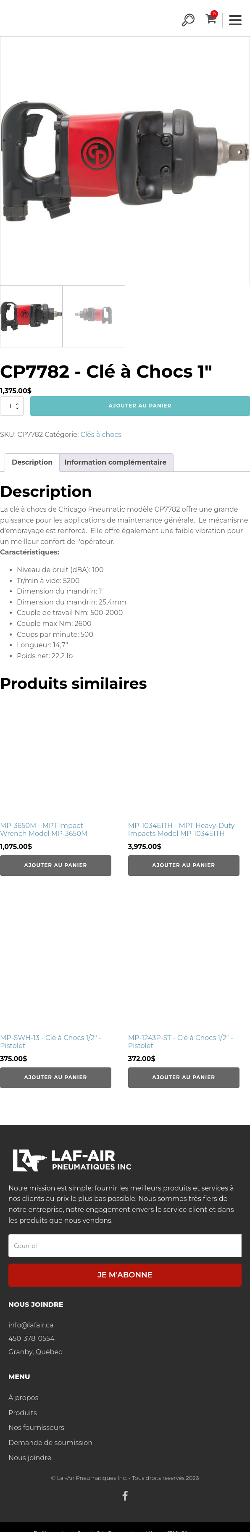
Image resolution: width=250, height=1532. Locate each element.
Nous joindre (29, 1458)
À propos (23, 1398)
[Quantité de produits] (12, 405)
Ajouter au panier (140, 405)
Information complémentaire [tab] (115, 462)
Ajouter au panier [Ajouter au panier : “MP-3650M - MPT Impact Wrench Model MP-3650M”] (55, 865)
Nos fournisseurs (36, 1428)
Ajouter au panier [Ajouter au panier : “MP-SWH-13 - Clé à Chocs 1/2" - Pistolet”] (55, 1077)
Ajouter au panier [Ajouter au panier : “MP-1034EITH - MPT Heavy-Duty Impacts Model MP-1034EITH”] (183, 865)
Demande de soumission (50, 1443)
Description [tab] (32, 462)
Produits (22, 1413)
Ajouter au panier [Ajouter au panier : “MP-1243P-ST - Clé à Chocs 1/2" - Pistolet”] (183, 1077)
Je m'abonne (124, 1275)
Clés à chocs (101, 435)
